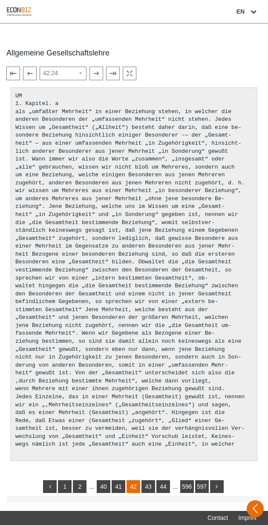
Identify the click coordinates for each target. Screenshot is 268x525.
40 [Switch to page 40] (103, 486)
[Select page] (63, 73)
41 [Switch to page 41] (118, 486)
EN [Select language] (247, 11)
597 (202, 486)
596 (187, 486)
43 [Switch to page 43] (148, 486)
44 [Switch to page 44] (163, 486)
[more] (217, 486)
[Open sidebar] (255, 508)
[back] (50, 486)
